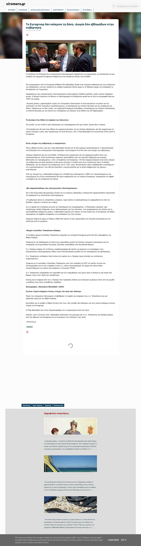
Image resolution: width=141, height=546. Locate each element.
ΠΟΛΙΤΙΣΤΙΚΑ (73, 10)
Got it (123, 540)
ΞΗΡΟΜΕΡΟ (58, 10)
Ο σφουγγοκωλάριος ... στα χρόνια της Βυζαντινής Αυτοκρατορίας (68, 437)
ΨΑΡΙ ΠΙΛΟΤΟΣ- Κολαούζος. (54, 515)
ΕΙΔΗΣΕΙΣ (23, 10)
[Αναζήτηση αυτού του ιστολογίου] (127, 6)
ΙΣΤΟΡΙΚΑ (87, 10)
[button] (27, 35)
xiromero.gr (15, 4)
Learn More (113, 540)
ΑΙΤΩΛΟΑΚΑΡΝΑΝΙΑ (40, 10)
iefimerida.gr (31, 322)
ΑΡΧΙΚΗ (11, 10)
